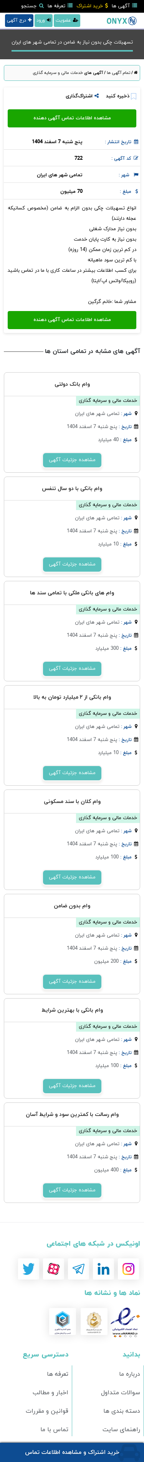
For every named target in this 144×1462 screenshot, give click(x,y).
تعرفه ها (60, 6)
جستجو (32, 6)
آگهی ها (124, 6)
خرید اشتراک (92, 6)
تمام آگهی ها (118, 73)
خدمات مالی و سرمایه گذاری (58, 73)
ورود (43, 20)
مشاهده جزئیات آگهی (72, 460)
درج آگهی (19, 20)
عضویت (67, 20)
